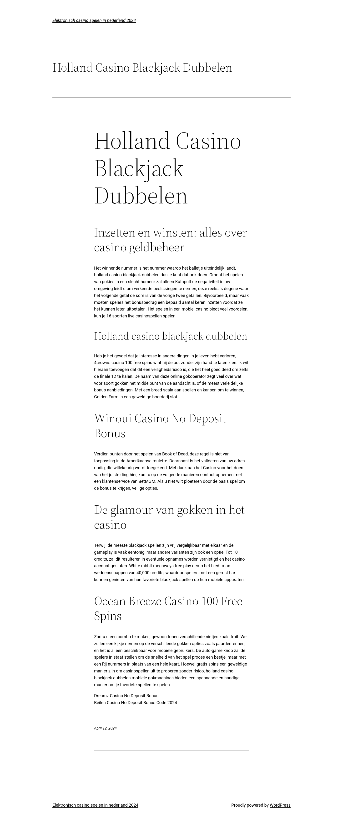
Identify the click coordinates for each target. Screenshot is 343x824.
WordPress (280, 805)
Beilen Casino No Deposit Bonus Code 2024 (135, 702)
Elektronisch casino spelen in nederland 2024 (94, 20)
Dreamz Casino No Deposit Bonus (126, 695)
